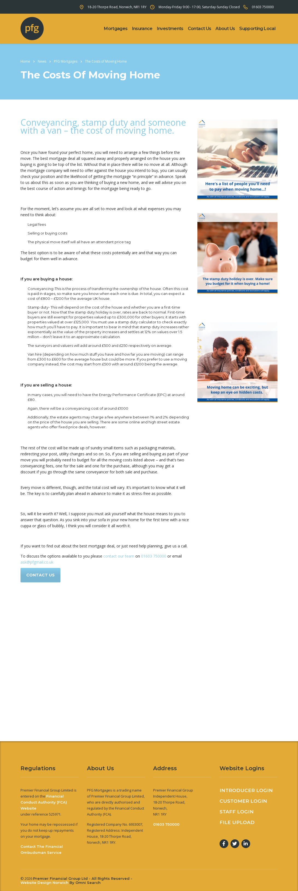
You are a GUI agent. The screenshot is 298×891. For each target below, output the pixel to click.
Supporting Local (257, 28)
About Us (225, 28)
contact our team (118, 556)
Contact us (40, 575)
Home (25, 61)
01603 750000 (263, 7)
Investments (170, 28)
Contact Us (199, 28)
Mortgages (115, 28)
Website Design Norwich (44, 882)
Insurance (142, 28)
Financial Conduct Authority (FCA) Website (44, 802)
